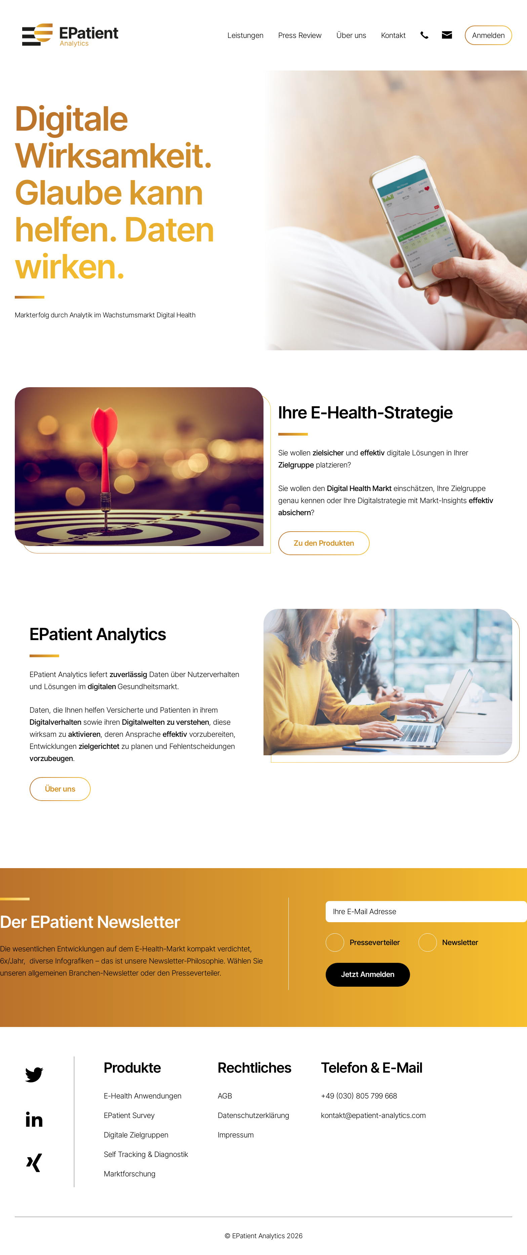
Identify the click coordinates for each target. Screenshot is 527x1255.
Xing (33, 1163)
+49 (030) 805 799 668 (424, 35)
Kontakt (393, 35)
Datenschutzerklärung (253, 1115)
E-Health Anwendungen (142, 1095)
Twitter (33, 1075)
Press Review (300, 35)
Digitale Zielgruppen (136, 1134)
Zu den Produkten (324, 543)
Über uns (351, 35)
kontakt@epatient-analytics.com (446, 35)
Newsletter (460, 942)
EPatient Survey (129, 1115)
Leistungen (246, 35)
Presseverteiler (375, 942)
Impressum (236, 1134)
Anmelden (488, 35)
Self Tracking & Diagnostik (146, 1154)
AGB (225, 1095)
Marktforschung (130, 1173)
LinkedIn (33, 1119)
